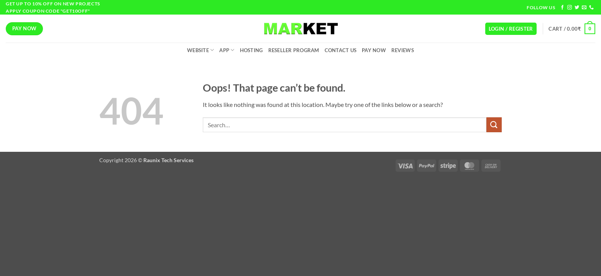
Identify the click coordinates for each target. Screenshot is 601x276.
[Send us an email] (584, 7)
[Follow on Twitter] (577, 7)
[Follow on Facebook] (562, 7)
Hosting (251, 50)
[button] (511, 29)
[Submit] (494, 124)
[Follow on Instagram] (569, 7)
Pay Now (374, 50)
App (226, 50)
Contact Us (341, 50)
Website (200, 50)
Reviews (402, 50)
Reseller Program (293, 50)
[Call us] (591, 7)
